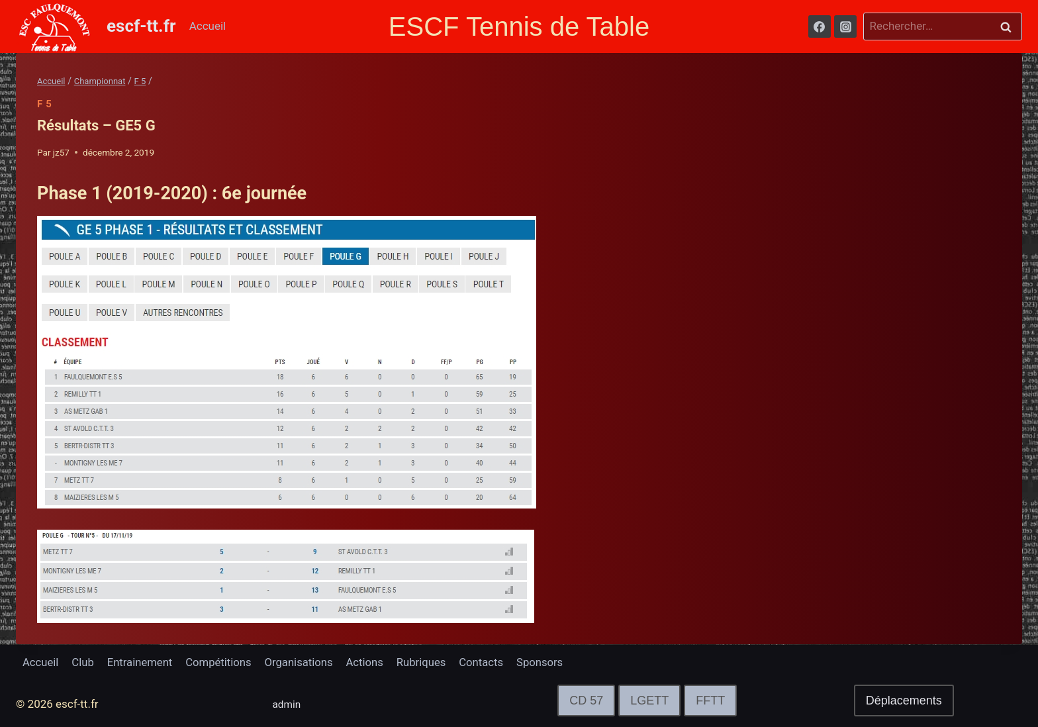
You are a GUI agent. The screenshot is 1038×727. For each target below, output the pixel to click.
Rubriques (429, 662)
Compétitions (222, 662)
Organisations (305, 662)
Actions (372, 662)
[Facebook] (819, 26)
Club (84, 662)
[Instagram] (845, 26)
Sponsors (551, 662)
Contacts (491, 662)
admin (288, 703)
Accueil (207, 25)
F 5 (44, 104)
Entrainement (142, 662)
